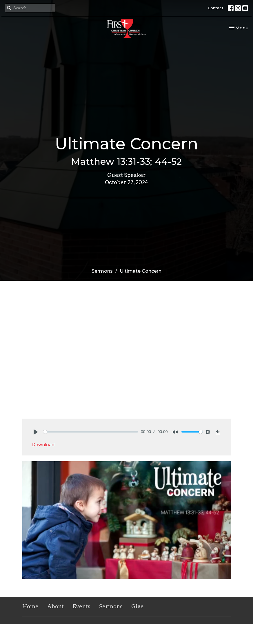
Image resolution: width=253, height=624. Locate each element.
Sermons (102, 271)
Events (81, 606)
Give (137, 606)
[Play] (35, 432)
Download (43, 444)
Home (30, 606)
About (55, 606)
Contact (215, 8)
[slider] (90, 432)
